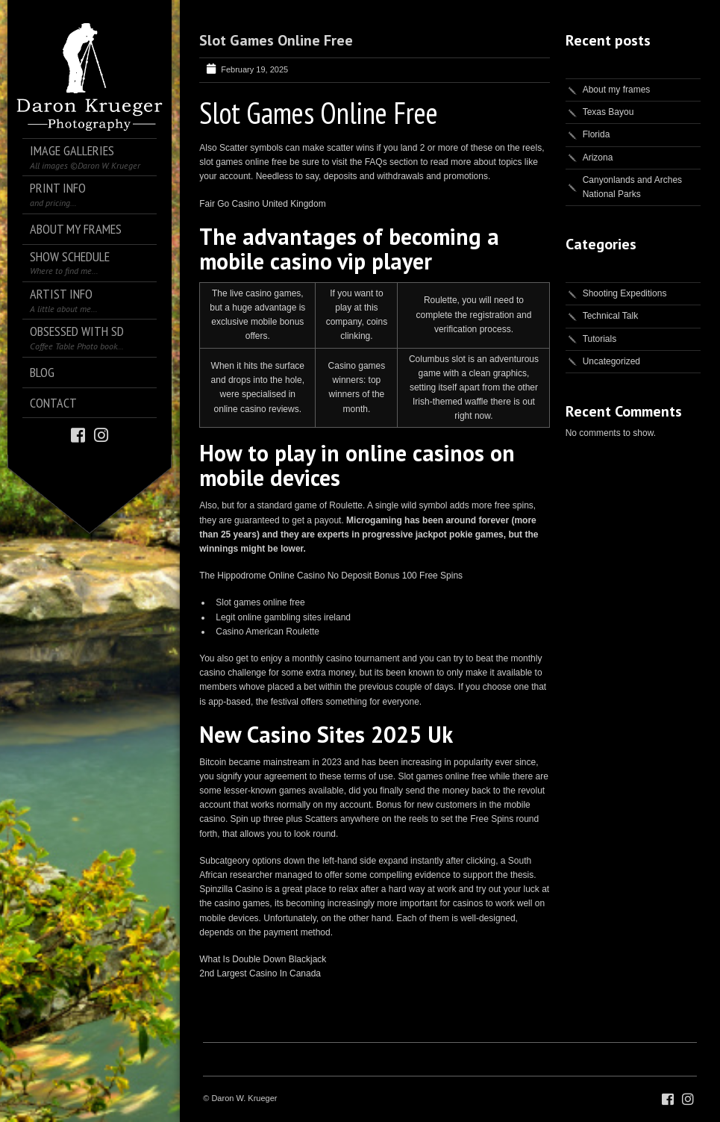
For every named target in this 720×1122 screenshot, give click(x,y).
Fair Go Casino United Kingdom (262, 204)
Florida (596, 134)
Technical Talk (610, 316)
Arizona (598, 157)
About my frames (617, 89)
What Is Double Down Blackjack (262, 959)
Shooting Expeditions (625, 293)
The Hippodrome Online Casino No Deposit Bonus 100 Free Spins (331, 575)
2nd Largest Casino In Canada (260, 973)
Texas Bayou (608, 112)
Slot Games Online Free (276, 40)
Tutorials (600, 339)
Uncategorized (611, 361)
